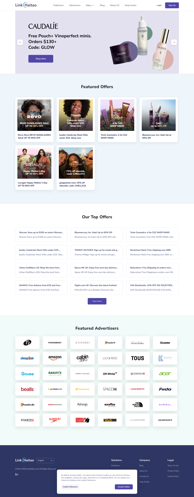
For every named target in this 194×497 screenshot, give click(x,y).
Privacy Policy (173, 471)
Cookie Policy (173, 476)
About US (114, 5)
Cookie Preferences (70, 487)
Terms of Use (173, 465)
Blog (102, 5)
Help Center (131, 5)
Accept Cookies (124, 487)
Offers (89, 5)
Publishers (58, 5)
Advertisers (74, 5)
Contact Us (144, 476)
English (41, 460)
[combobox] (45, 460)
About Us (143, 471)
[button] (90, 5)
